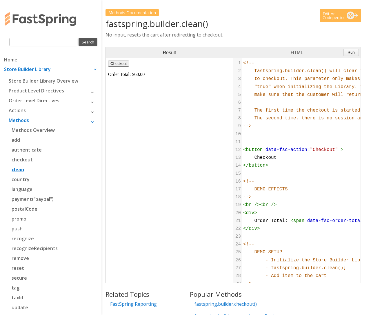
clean (18, 169)
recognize (23, 238)
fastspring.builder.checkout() (225, 304)
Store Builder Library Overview (43, 81)
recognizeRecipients (35, 248)
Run (351, 52)
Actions (17, 110)
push (17, 228)
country (21, 179)
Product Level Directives (36, 91)
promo (19, 219)
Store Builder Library (27, 69)
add (16, 140)
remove (20, 258)
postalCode (24, 209)
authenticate (27, 150)
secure (19, 278)
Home (10, 60)
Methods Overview (33, 130)
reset (18, 268)
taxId (17, 297)
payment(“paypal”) (33, 199)
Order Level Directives (34, 100)
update (20, 307)
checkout (22, 159)
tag (15, 288)
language (22, 189)
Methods (19, 120)
